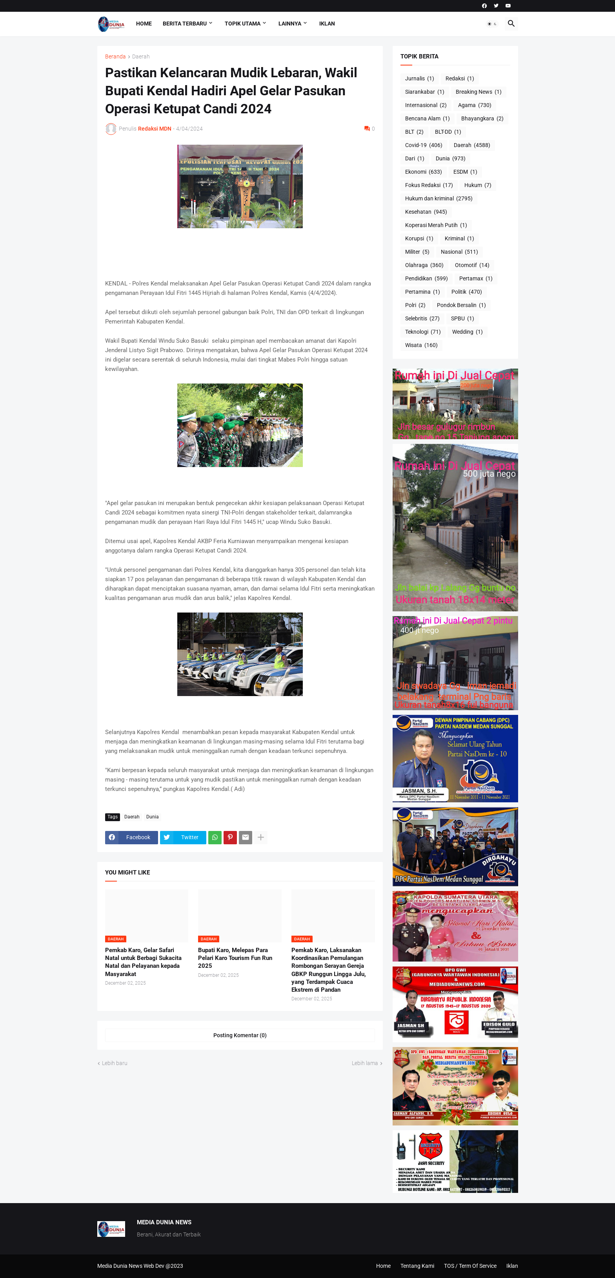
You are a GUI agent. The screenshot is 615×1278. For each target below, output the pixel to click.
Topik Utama (242, 23)
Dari (414, 159)
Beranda (115, 57)
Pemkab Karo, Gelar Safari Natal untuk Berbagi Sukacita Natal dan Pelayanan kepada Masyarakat (143, 962)
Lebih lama (365, 1063)
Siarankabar (424, 92)
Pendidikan (426, 279)
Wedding (467, 332)
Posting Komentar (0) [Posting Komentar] (240, 1035)
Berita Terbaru (185, 23)
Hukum (477, 185)
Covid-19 (423, 145)
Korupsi (419, 239)
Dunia (152, 817)
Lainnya (289, 23)
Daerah (141, 57)
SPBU (462, 319)
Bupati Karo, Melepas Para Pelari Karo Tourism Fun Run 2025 (235, 958)
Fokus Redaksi (429, 185)
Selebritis (422, 319)
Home (144, 23)
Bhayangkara (482, 119)
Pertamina (422, 292)
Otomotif (472, 265)
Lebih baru (114, 1063)
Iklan (327, 23)
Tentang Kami (417, 1266)
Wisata (421, 345)
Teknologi (423, 332)
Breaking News (479, 92)
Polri (415, 305)
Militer (417, 252)
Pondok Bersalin (461, 305)
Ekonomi (423, 172)
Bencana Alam (427, 119)
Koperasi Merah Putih (436, 225)
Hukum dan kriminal (439, 199)
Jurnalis (419, 79)
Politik (466, 292)
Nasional (459, 252)
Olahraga (424, 265)
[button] (492, 24)
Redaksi (460, 79)
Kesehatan (426, 212)
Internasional (426, 105)
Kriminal (459, 239)
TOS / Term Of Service (470, 1266)
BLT (414, 132)
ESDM (465, 172)
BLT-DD (448, 132)
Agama (474, 105)
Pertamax (476, 279)
